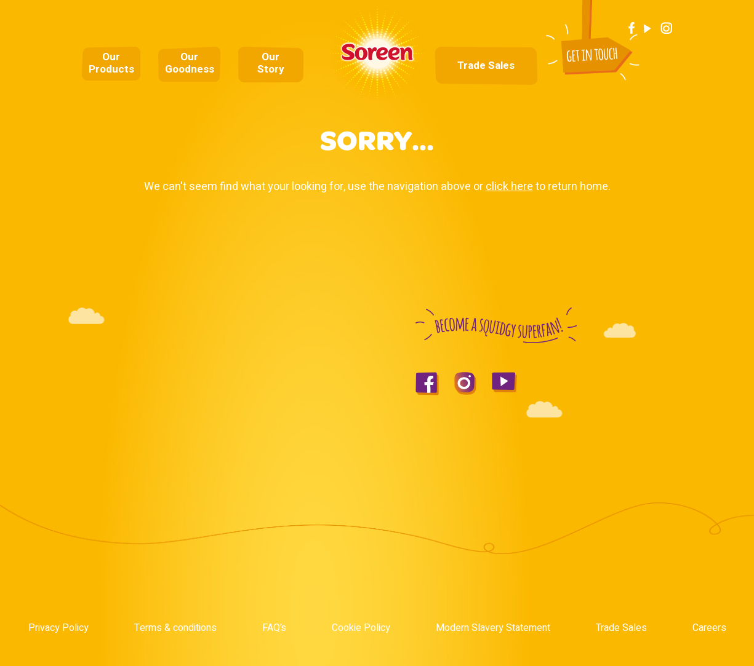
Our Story (270, 63)
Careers (709, 627)
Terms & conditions (175, 627)
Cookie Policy (361, 627)
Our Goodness (189, 63)
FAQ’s (274, 627)
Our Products (111, 63)
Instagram (666, 28)
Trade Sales (486, 65)
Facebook (631, 28)
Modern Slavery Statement (493, 627)
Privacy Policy (58, 627)
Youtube (647, 28)
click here (509, 186)
